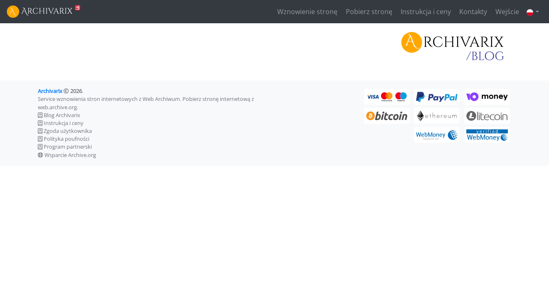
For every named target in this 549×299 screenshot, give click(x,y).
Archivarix (50, 91)
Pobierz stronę (368, 11)
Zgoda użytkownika (68, 131)
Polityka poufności (66, 138)
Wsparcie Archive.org (70, 155)
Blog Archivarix (62, 115)
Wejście (506, 11)
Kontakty (472, 11)
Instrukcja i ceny (425, 11)
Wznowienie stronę (306, 11)
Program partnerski (68, 146)
